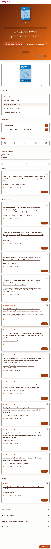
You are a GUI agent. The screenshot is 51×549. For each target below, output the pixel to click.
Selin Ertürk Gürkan (20, 399)
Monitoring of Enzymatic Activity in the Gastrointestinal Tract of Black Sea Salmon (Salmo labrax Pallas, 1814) (23, 395)
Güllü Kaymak (7, 294)
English (42, 2)
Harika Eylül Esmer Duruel (22, 293)
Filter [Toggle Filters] (26, 163)
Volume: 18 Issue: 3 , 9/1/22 (12, 100)
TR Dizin (25, 52)
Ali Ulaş (5, 425)
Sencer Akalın (14, 475)
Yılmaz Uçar (31, 373)
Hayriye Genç (23, 294)
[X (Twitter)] (25, 143)
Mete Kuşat (15, 266)
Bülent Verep (6, 347)
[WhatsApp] (15, 143)
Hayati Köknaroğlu (17, 184)
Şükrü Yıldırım (21, 425)
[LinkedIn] (36, 143)
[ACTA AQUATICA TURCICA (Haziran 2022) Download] (46, 129)
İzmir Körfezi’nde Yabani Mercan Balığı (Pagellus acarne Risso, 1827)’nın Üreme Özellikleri (23, 471)
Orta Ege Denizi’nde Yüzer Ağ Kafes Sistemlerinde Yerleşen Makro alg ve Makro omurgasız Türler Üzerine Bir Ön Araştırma (23, 420)
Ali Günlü (14, 451)
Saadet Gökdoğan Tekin (9, 375)
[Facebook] (4, 143)
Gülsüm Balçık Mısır (8, 505)
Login (47, 2)
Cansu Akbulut (15, 294)
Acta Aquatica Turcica (25, 31)
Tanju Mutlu (14, 347)
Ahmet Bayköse (7, 320)
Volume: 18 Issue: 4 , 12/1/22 (12, 97)
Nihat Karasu (6, 451)
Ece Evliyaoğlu (28, 216)
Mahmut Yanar (7, 216)
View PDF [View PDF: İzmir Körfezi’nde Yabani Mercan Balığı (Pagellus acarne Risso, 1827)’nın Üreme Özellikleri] (44, 483)
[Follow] (40, 56)
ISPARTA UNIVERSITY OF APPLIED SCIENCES (30, 28)
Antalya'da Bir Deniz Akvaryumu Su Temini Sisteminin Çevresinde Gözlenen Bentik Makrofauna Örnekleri (22, 262)
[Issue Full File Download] (46, 125)
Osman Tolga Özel (8, 399)
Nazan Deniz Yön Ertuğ (9, 296)
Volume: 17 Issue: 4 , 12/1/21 (12, 112)
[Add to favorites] (47, 173)
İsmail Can (26, 184)
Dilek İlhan (6, 475)
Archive (4, 90)
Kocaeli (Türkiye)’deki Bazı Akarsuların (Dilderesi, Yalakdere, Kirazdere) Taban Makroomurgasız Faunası (22, 316)
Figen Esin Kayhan (8, 293)
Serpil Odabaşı (7, 321)
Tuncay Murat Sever (24, 475)
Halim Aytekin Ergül (18, 320)
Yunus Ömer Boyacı (17, 321)
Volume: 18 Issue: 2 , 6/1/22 (12, 104)
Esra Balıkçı (6, 373)
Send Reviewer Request (36, 44)
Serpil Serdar (12, 425)
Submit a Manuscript (14, 44)
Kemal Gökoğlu (7, 266)
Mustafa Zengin (32, 294)
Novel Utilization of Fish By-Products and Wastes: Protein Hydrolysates (23, 501)
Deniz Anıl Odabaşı (29, 320)
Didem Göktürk (29, 425)
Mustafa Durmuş (23, 373)
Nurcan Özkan (39, 320)
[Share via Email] (46, 143)
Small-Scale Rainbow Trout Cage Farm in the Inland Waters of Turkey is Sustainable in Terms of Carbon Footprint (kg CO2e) (21, 179)
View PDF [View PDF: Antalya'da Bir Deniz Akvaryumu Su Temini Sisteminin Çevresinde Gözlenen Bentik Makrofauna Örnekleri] (44, 274)
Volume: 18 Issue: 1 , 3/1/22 (12, 108)
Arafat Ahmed (7, 243)
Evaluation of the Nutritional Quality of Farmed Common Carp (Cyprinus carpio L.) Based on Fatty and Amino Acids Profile (23, 237)
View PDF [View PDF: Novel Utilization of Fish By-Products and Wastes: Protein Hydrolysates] (44, 513)
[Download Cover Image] (45, 85)
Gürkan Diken (7, 184)
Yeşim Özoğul (14, 373)
